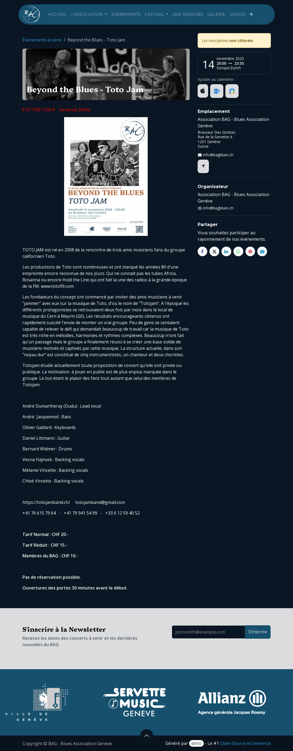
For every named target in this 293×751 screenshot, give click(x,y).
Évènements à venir (42, 40)
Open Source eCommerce (245, 743)
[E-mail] (262, 251)
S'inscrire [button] (257, 631)
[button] (146, 735)
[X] (214, 251)
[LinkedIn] (226, 251)
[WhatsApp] (238, 251)
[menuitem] (57, 14)
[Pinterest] (250, 251)
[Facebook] (203, 251)
